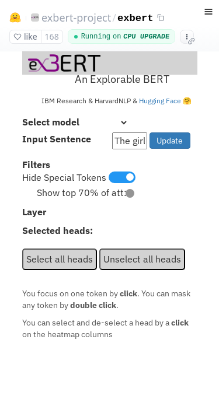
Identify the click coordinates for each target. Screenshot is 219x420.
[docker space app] (109, 235)
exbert (135, 18)
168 (52, 36)
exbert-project (76, 17)
